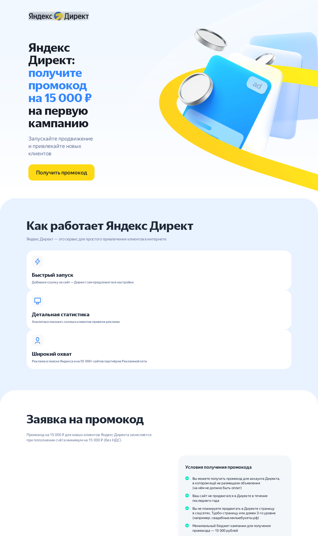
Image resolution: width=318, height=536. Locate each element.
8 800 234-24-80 (46, 519)
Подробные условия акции (222, 430)
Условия (191, 438)
